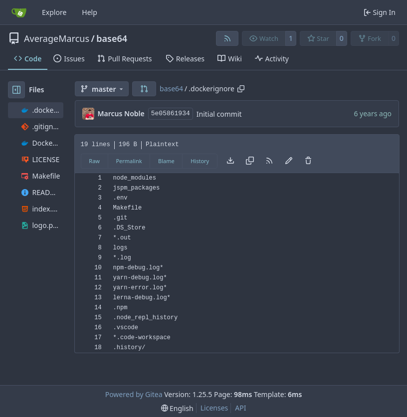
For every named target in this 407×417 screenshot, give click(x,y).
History (200, 161)
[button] (144, 88)
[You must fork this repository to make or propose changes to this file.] (289, 161)
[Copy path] (240, 88)
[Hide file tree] (16, 89)
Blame (166, 161)
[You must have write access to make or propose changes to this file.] (308, 161)
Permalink (129, 161)
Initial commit (219, 114)
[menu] (177, 408)
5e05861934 (170, 113)
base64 (111, 38)
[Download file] (230, 161)
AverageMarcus (56, 38)
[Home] (19, 12)
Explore (54, 12)
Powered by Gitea (134, 394)
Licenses (214, 408)
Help (89, 12)
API (240, 408)
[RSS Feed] (227, 38)
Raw (94, 161)
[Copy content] (250, 161)
